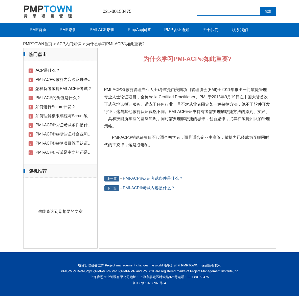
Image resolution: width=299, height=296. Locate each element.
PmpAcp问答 (139, 30)
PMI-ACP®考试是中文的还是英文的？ (69, 152)
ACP (116, 89)
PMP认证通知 (176, 30)
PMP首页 (38, 30)
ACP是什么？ (47, 70)
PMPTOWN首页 (37, 44)
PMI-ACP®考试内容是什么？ (149, 188)
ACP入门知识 (69, 44)
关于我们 (210, 30)
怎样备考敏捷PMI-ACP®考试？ (63, 88)
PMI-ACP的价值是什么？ (58, 98)
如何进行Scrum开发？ (55, 107)
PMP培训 (68, 30)
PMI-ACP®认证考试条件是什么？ (153, 178)
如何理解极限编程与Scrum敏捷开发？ (69, 116)
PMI (107, 89)
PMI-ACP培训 (102, 30)
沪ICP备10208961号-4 (149, 283)
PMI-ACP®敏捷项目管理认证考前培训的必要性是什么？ (85, 143)
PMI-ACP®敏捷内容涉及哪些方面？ (67, 79)
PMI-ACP (177, 111)
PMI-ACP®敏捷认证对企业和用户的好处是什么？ (79, 134)
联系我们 (240, 30)
